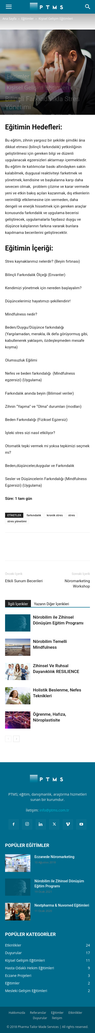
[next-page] (16, 739)
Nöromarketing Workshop (77, 584)
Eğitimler (27, 18)
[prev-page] (8, 739)
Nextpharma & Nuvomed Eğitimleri (61, 905)
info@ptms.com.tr (54, 810)
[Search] (88, 7)
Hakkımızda (17, 1012)
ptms (17, 115)
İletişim (57, 1018)
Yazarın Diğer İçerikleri (51, 604)
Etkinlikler (75, 1012)
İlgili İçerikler (18, 604)
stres (71, 515)
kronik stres (55, 515)
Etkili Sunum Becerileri (24, 581)
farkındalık (34, 515)
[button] (9, 7)
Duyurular (40, 1018)
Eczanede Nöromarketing (54, 857)
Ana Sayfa (9, 18)
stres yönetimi (17, 521)
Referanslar (38, 1012)
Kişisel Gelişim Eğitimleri (56, 18)
